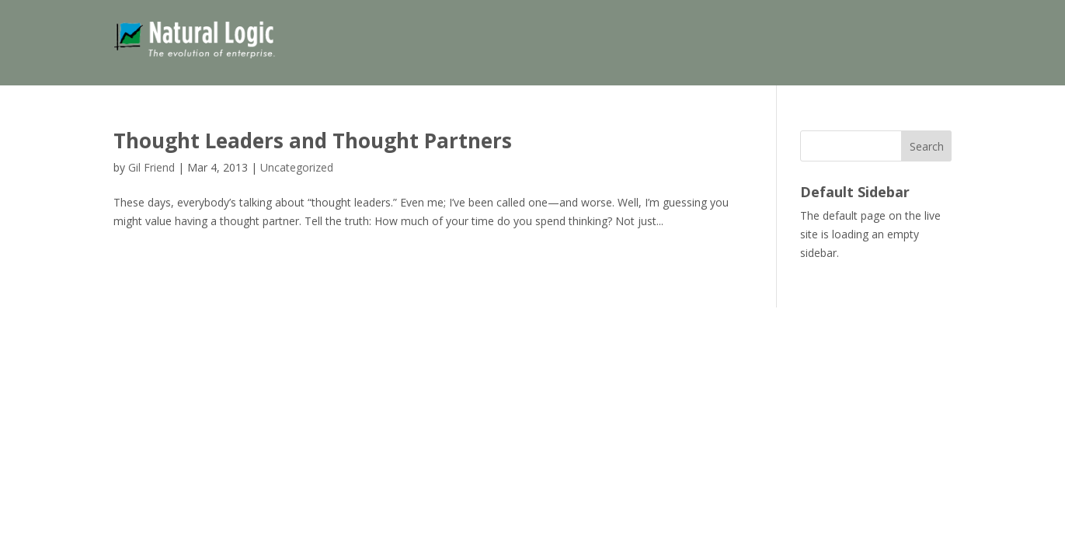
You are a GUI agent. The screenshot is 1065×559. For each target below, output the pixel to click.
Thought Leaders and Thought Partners (312, 141)
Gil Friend (151, 167)
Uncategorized (296, 167)
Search (927, 146)
